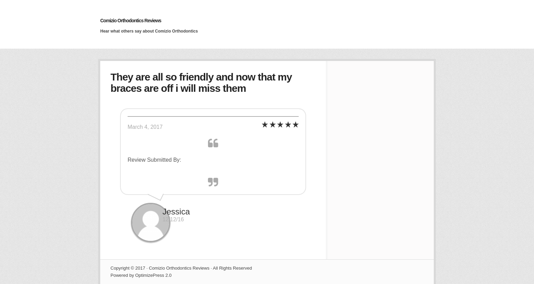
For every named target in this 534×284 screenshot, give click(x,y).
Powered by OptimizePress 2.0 (140, 275)
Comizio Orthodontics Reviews (130, 20)
